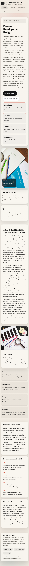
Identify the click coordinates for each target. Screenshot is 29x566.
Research (12, 7)
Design (4, 11)
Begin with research (10, 93)
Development (21, 7)
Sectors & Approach (14, 11)
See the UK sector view (11, 98)
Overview (4, 7)
